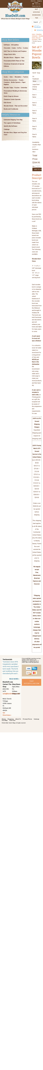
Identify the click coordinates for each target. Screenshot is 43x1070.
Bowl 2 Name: (34, 104)
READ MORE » (14, 679)
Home (33, 34)
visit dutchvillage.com (31, 682)
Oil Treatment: (35, 78)
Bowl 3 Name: (34, 112)
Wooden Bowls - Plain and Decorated (37, 37)
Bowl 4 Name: (34, 120)
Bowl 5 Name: (34, 128)
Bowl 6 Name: (34, 136)
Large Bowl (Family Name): (35, 87)
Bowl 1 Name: (34, 96)
